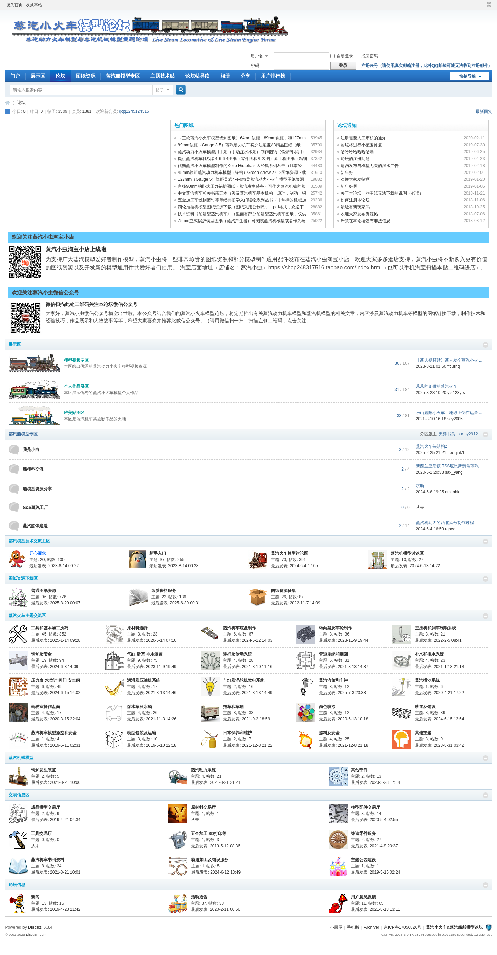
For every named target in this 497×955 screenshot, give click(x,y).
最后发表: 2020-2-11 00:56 (215, 909)
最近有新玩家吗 (355, 207)
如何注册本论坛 (355, 200)
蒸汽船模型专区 (123, 76)
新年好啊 (349, 186)
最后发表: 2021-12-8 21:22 (247, 745)
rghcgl (450, 528)
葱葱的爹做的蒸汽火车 (436, 386)
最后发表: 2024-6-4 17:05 (294, 565)
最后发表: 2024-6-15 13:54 (439, 719)
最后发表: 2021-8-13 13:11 (375, 909)
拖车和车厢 (233, 706)
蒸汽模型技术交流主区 (29, 541)
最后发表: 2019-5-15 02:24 (375, 872)
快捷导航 (467, 76)
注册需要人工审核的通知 (363, 138)
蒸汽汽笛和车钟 (333, 680)
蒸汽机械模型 (21, 757)
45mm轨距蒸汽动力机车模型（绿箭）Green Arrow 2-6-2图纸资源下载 (242, 172)
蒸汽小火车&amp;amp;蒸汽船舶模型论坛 (7, 103)
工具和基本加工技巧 (49, 628)
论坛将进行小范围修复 (361, 144)
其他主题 (423, 732)
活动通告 (199, 897)
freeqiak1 (455, 452)
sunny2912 (468, 434)
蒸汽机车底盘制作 (239, 628)
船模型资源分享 (37, 488)
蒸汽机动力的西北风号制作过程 (445, 522)
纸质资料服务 (163, 590)
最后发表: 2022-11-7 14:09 (295, 603)
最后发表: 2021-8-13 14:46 (151, 692)
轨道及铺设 (425, 706)
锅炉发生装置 (43, 770)
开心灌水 (37, 553)
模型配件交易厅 (365, 807)
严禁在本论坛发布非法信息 (365, 220)
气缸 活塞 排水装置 (145, 654)
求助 (420, 485)
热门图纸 (184, 125)
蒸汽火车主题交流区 (27, 615)
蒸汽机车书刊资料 (47, 859)
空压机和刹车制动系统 (435, 628)
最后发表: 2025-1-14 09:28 (55, 640)
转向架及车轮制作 (335, 628)
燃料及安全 (329, 732)
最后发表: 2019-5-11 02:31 (55, 745)
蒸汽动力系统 (203, 770)
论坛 (60, 76)
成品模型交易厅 (45, 807)
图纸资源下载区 (23, 578)
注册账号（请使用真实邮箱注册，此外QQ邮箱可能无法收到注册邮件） (426, 65)
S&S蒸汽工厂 (35, 507)
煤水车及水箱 (139, 706)
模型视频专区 (76, 360)
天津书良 (447, 434)
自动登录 (341, 55)
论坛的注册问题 (355, 158)
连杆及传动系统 (237, 654)
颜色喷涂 (327, 706)
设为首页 (14, 4)
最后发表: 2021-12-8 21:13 (439, 666)
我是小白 (31, 449)
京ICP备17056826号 (402, 927)
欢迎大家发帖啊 (355, 179)
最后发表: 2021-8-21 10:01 (55, 872)
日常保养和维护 (237, 732)
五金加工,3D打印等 (208, 833)
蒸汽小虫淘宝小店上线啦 (76, 249)
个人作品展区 (76, 386)
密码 (255, 65)
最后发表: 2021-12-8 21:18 (343, 745)
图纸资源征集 (283, 590)
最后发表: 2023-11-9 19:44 (343, 640)
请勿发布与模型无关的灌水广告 (370, 165)
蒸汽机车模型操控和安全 (54, 732)
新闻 (35, 897)
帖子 (160, 90)
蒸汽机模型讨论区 (407, 553)
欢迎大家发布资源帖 (359, 213)
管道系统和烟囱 (333, 654)
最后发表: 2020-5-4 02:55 (374, 819)
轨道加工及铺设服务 (209, 859)
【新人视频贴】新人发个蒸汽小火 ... (449, 360)
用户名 (257, 55)
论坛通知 (347, 125)
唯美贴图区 (74, 412)
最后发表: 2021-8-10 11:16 (247, 666)
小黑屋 (336, 927)
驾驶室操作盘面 (45, 706)
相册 (225, 76)
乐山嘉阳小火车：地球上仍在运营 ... (449, 412)
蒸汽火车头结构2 (431, 446)
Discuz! (35, 927)
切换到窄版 (488, 5)
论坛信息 (17, 884)
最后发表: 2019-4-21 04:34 (55, 819)
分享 (245, 76)
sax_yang (453, 472)
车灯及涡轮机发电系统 (243, 680)
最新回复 (484, 111)
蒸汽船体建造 (35, 525)
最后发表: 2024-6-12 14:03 (247, 640)
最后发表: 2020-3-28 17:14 (375, 782)
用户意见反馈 (363, 897)
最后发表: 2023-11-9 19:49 (151, 666)
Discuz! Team (36, 934)
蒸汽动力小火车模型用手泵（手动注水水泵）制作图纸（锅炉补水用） (242, 151)
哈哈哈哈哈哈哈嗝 (357, 151)
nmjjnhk (452, 492)
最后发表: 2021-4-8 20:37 (374, 846)
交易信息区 (19, 794)
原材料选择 (137, 628)
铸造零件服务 (363, 833)
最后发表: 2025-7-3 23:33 (342, 692)
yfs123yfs (456, 392)
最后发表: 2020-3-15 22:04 (55, 719)
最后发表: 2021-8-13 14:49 (247, 692)
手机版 (353, 927)
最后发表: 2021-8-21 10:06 (55, 782)
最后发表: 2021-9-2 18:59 (246, 719)
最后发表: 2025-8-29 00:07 (55, 603)
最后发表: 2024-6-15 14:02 (55, 692)
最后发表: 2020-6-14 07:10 (151, 640)
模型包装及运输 (141, 732)
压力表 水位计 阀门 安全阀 (55, 680)
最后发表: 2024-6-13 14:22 (415, 565)
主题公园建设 (363, 859)
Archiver (371, 927)
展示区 (38, 76)
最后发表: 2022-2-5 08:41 (438, 640)
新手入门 (157, 553)
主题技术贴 (162, 76)
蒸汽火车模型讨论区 (289, 553)
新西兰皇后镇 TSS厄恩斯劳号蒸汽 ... (450, 466)
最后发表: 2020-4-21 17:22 (439, 692)
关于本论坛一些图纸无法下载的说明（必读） (382, 193)
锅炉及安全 (41, 654)
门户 (15, 76)
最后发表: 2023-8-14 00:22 (54, 565)
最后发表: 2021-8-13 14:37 (343, 666)
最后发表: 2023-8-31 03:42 (439, 745)
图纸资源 (85, 76)
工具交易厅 (41, 833)
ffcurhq (453, 366)
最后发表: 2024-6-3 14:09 (54, 666)
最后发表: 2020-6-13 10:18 (343, 719)
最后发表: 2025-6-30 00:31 (176, 603)
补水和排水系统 (429, 654)
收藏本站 (34, 4)
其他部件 (359, 770)
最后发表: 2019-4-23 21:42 (55, 909)
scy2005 (455, 418)
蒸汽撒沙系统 (427, 680)
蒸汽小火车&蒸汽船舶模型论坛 (454, 927)
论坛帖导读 (197, 76)
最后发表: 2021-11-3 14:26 (151, 719)
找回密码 (369, 55)
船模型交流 (33, 469)
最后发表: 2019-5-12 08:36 (215, 846)
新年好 (347, 172)
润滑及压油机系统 (143, 680)
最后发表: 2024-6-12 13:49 (216, 872)
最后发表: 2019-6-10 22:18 (151, 745)
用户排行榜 (273, 76)
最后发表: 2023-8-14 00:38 (174, 565)
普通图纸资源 (43, 590)
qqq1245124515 (134, 111)
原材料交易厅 (203, 807)
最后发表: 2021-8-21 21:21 (215, 782)
